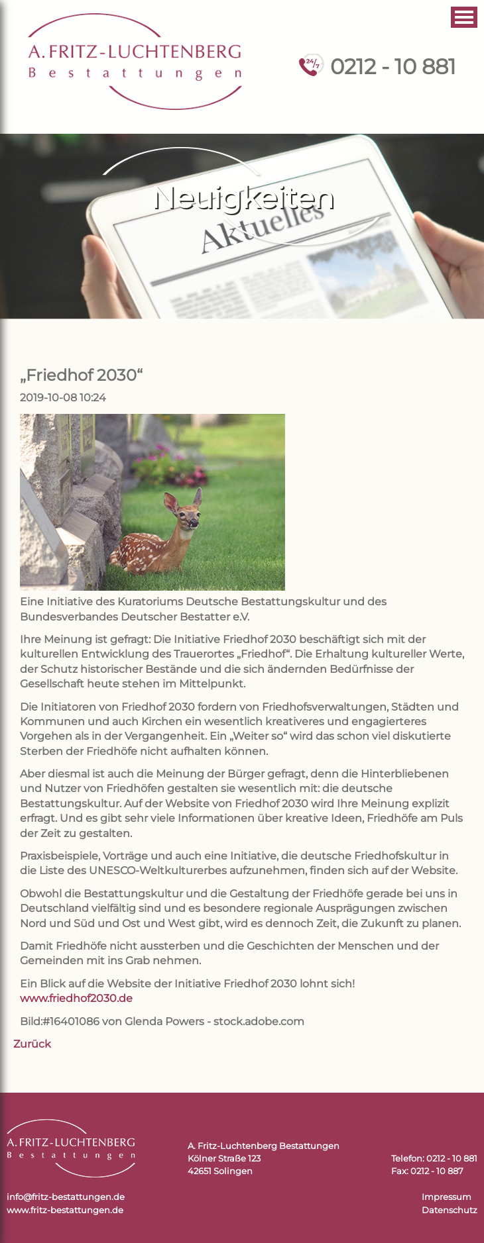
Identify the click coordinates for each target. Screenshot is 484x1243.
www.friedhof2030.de (76, 998)
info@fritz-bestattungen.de (66, 1197)
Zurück (32, 1044)
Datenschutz (449, 1210)
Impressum (446, 1197)
